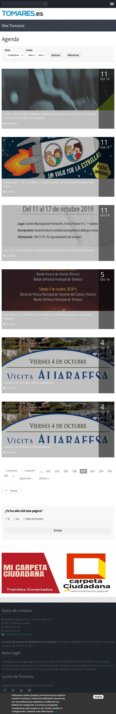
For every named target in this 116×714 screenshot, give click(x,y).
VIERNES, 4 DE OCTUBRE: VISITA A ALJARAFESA (28, 382)
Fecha (29, 50)
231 (6, 475)
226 (74, 471)
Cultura (11, 191)
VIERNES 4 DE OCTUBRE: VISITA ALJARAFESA (27, 447)
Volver (14, 490)
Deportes (12, 123)
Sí (8, 518)
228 (92, 471)
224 (57, 471)
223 (48, 471)
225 (66, 471)
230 (110, 471)
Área (7, 50)
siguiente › (25, 478)
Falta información (34, 518)
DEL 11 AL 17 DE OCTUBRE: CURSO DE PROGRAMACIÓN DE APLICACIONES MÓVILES (48, 250)
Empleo (11, 255)
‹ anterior (29, 470)
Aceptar (98, 699)
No (17, 518)
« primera (11, 470)
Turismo (11, 388)
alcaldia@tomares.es (19, 634)
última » (44, 478)
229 (101, 471)
